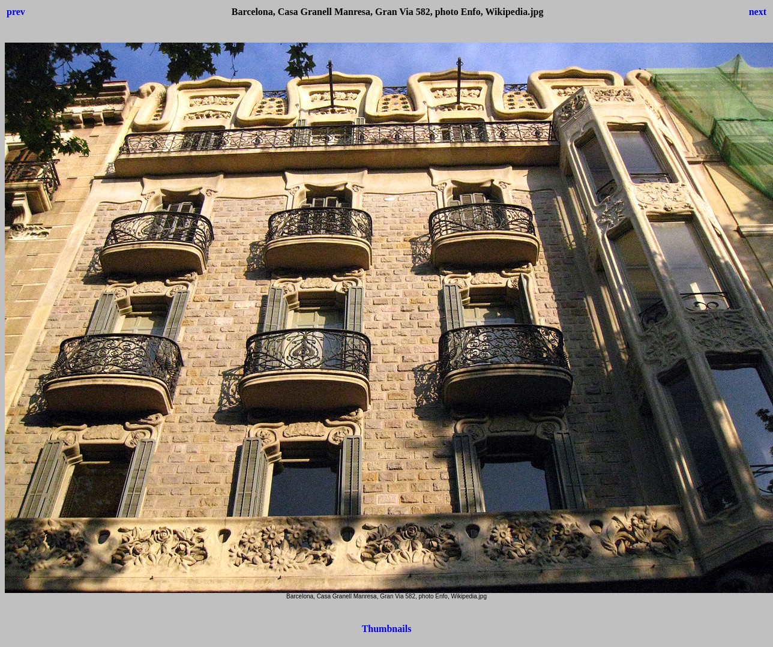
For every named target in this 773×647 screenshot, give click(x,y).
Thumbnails (387, 629)
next (757, 12)
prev (16, 12)
